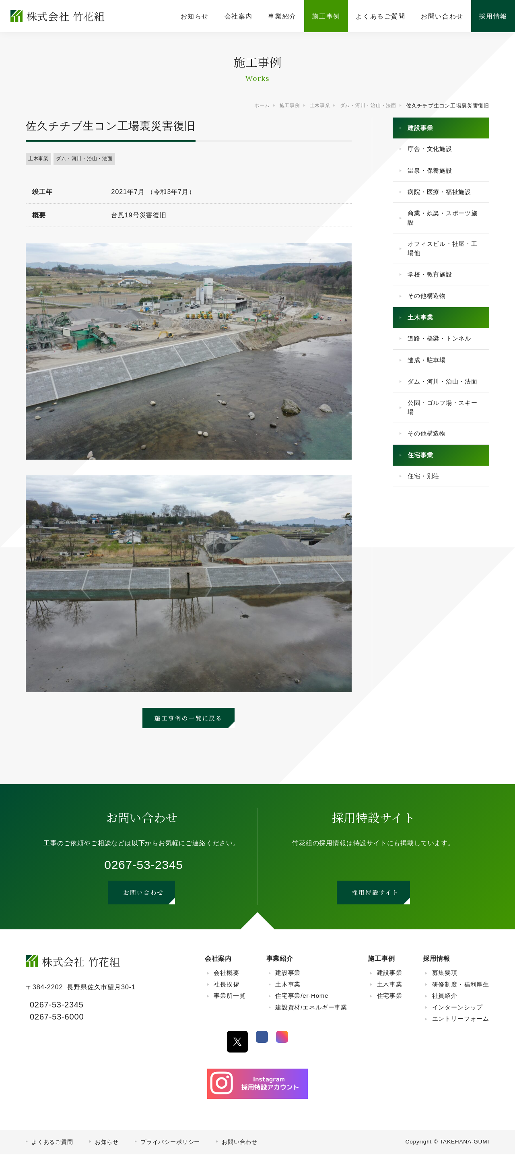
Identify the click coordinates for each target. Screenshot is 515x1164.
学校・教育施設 (433, 288)
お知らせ (107, 1151)
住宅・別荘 (426, 518)
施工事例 (381, 968)
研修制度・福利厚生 (460, 994)
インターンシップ (457, 1016)
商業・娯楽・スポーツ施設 (443, 227)
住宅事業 (422, 495)
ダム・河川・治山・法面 (88, 159)
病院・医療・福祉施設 (443, 198)
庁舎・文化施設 (433, 151)
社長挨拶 (226, 994)
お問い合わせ (240, 1151)
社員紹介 (444, 1005)
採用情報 (436, 968)
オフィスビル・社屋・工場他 (443, 260)
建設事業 (422, 128)
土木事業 (40, 159)
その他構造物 (429, 312)
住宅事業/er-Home (301, 1005)
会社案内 (218, 968)
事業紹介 (279, 968)
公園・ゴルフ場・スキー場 (443, 443)
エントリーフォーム (460, 1028)
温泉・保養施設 (433, 175)
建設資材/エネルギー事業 (311, 1016)
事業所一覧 (229, 1005)
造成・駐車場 (429, 381)
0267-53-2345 (143, 867)
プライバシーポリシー (170, 1151)
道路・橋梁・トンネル (443, 358)
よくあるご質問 (52, 1151)
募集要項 (444, 982)
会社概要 (226, 982)
